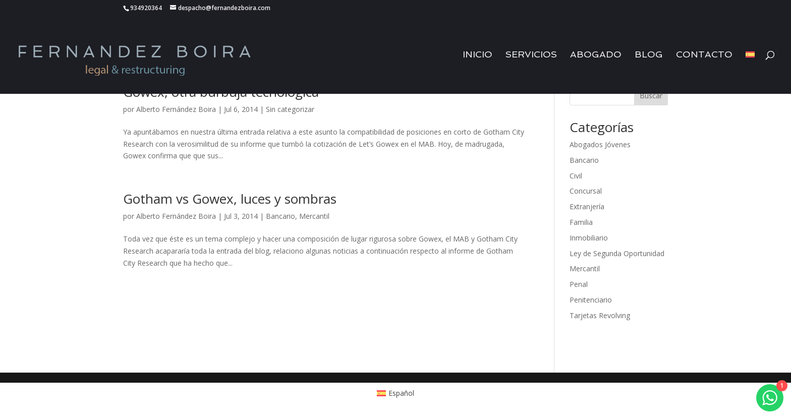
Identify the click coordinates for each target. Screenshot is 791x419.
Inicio (477, 55)
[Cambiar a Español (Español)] (396, 393)
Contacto (704, 55)
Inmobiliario (589, 238)
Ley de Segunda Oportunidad (617, 253)
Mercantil (314, 216)
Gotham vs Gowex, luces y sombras (229, 199)
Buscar (651, 95)
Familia (581, 222)
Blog (649, 55)
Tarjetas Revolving (600, 315)
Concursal (586, 191)
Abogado (596, 55)
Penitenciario (591, 300)
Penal (579, 284)
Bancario (280, 216)
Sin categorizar (290, 109)
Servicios (531, 55)
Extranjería (587, 206)
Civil (576, 176)
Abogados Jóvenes (600, 144)
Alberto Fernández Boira (176, 109)
